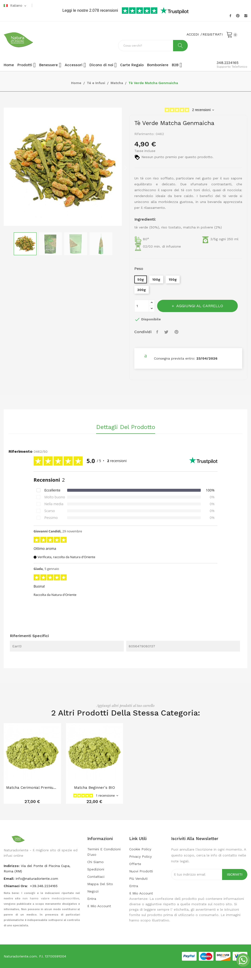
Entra (91, 899)
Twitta (167, 332)
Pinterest (237, 15)
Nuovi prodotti (141, 871)
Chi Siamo (95, 862)
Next (125, 167)
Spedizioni (95, 869)
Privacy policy (140, 856)
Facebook (230, 15)
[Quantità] (141, 306)
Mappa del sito (100, 884)
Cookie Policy (140, 849)
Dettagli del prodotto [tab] (125, 427)
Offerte (135, 864)
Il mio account (99, 906)
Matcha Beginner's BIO (94, 787)
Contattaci (95, 877)
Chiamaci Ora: (16, 886)
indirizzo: (12, 866)
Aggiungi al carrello (199, 305)
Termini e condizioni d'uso (104, 851)
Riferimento (20, 451)
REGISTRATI (212, 34)
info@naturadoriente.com (37, 878)
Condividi (158, 332)
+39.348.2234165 (44, 886)
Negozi (93, 891)
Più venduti (138, 878)
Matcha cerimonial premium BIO (32, 787)
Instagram (245, 15)
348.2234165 (227, 63)
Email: (9, 878)
